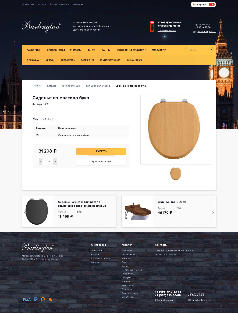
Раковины (33, 50)
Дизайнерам (134, 60)
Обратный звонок (167, 30)
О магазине (28, 4)
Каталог (42, 4)
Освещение (87, 60)
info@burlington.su (207, 31)
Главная (37, 85)
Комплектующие (110, 60)
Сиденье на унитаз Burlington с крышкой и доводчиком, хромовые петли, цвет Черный (82, 205)
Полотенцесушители (131, 50)
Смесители (158, 50)
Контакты (78, 4)
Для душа (33, 60)
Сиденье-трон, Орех (172, 202)
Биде (91, 50)
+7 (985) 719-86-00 (169, 26)
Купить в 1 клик (101, 161)
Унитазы (75, 50)
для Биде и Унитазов (98, 85)
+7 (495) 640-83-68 (169, 22)
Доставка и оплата (59, 4)
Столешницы (56, 50)
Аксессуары (68, 60)
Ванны (106, 50)
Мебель (49, 60)
